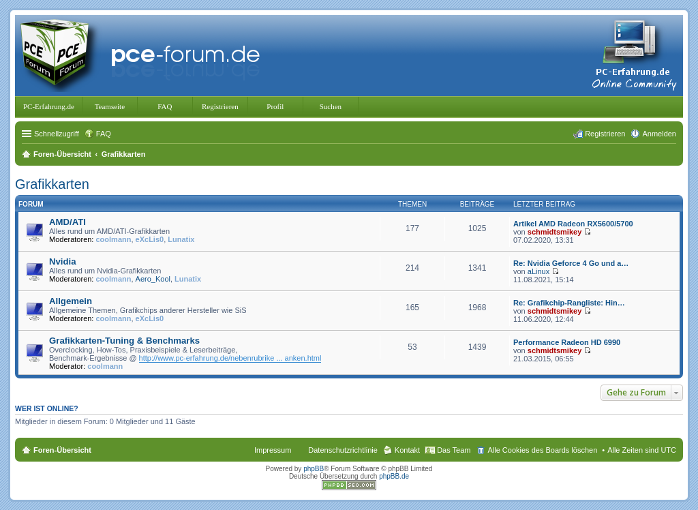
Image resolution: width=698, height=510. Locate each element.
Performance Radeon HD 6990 (566, 342)
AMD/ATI (67, 222)
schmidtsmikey (554, 232)
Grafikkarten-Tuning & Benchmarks (124, 340)
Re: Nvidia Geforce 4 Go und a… (570, 263)
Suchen (331, 106)
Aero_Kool (153, 279)
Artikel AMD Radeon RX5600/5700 (573, 224)
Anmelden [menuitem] (659, 134)
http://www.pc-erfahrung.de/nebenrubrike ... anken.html (230, 358)
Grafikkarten (52, 184)
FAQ (164, 106)
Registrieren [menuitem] (605, 134)
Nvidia (62, 261)
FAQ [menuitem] (103, 134)
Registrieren (220, 106)
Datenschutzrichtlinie (343, 450)
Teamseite (110, 106)
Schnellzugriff (56, 134)
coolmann (114, 239)
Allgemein (70, 301)
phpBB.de (394, 476)
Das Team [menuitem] (453, 450)
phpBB (313, 468)
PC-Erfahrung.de (48, 106)
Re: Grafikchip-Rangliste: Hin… (569, 303)
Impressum (272, 450)
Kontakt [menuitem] (407, 450)
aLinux (538, 271)
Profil (275, 106)
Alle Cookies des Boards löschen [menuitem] (542, 450)
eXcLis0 (150, 239)
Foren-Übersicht (62, 450)
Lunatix (181, 239)
